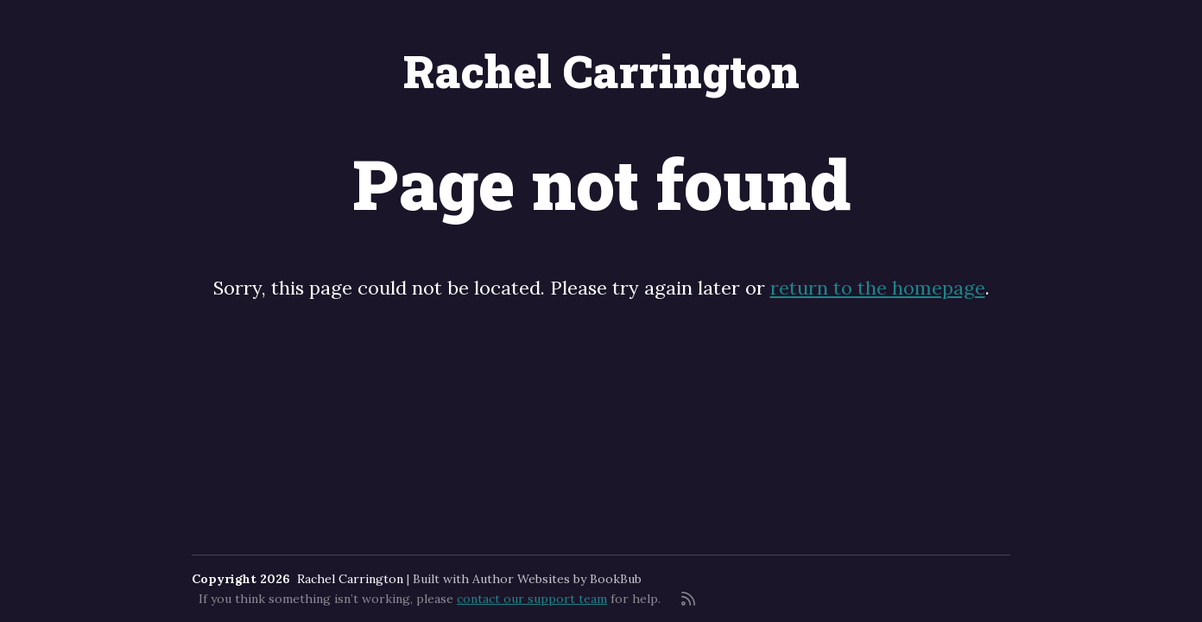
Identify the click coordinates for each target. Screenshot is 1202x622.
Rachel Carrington (601, 70)
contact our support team (532, 598)
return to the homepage (877, 288)
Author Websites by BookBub (557, 579)
